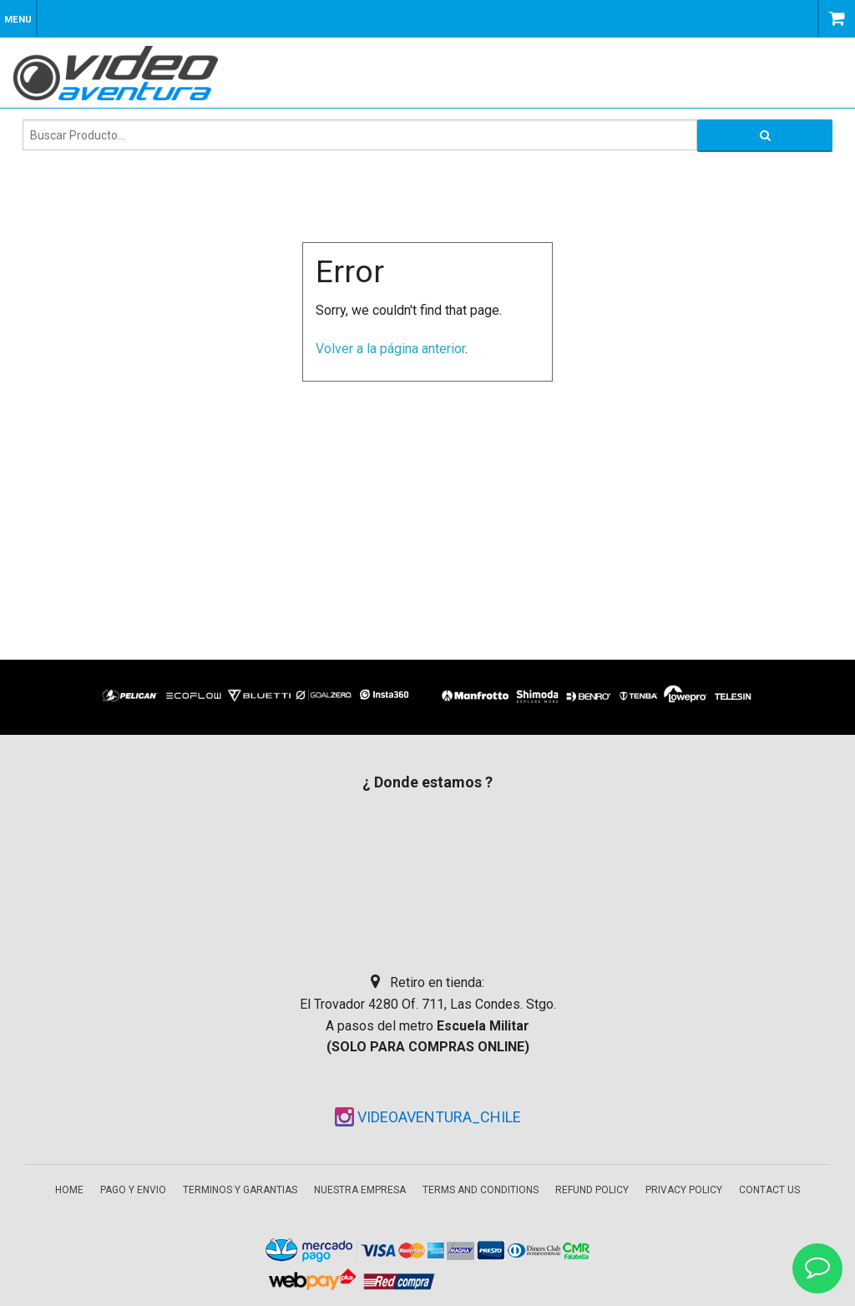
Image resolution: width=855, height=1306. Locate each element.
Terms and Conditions (480, 1190)
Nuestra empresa (360, 1190)
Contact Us (769, 1190)
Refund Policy (592, 1190)
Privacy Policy (683, 1190)
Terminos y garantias (240, 1190)
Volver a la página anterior (390, 349)
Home (69, 1190)
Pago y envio (133, 1190)
